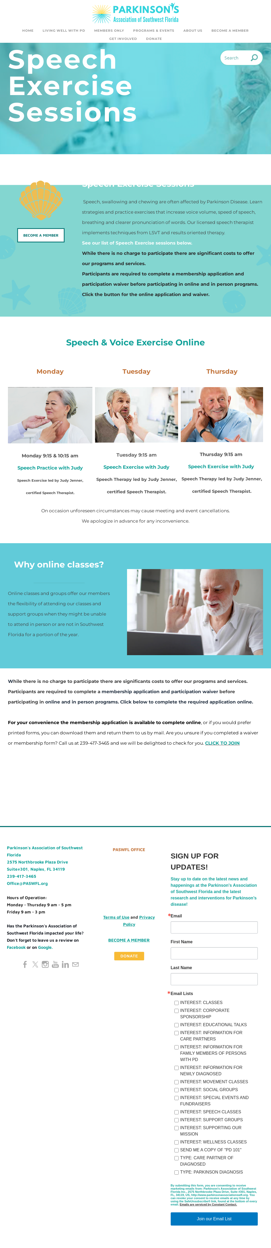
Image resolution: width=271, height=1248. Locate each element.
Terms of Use (116, 918)
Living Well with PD (64, 30)
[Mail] (75, 966)
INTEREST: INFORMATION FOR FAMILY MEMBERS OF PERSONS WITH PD (213, 1054)
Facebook (16, 948)
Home (28, 30)
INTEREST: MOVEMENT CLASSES (214, 1083)
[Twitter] (35, 966)
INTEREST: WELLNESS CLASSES (213, 1143)
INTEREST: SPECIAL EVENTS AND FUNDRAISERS (214, 1102)
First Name (182, 943)
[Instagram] (45, 966)
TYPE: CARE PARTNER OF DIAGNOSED (206, 1162)
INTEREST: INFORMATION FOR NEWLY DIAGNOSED (211, 1072)
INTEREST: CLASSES (201, 1004)
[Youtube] (55, 966)
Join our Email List (214, 1220)
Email (176, 918)
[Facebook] (25, 966)
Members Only (109, 30)
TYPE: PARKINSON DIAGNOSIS (211, 1173)
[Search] (241, 59)
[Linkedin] (65, 966)
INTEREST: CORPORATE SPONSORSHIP (204, 1015)
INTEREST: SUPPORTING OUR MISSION (211, 1132)
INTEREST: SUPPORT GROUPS (211, 1121)
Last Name (181, 969)
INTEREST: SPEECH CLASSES (210, 1113)
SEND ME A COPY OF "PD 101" (211, 1151)
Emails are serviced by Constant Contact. (208, 1206)
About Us (192, 30)
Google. (45, 948)
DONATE (154, 39)
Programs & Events (153, 30)
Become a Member (230, 30)
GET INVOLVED (123, 39)
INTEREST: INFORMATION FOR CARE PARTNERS (211, 1037)
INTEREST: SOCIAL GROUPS (209, 1091)
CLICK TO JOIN (222, 744)
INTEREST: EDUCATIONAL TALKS (213, 1026)
